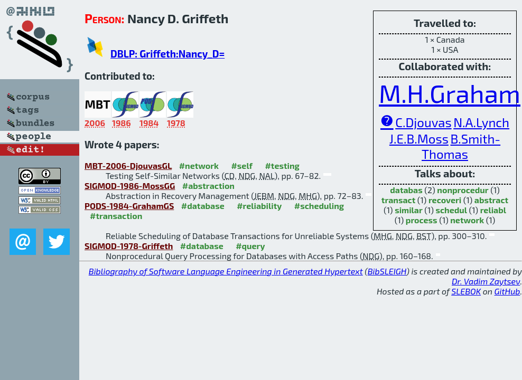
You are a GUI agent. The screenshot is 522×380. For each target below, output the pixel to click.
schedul (451, 210)
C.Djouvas (423, 122)
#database (203, 206)
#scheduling (319, 206)
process (421, 220)
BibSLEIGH (387, 271)
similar (409, 210)
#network (199, 165)
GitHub (507, 291)
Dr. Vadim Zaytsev (486, 281)
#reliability (259, 206)
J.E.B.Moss (419, 138)
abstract (491, 200)
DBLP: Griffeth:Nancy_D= (167, 54)
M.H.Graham (449, 93)
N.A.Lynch (481, 122)
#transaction (116, 216)
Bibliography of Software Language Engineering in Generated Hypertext (226, 271)
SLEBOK (466, 291)
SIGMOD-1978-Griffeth (129, 246)
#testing (282, 165)
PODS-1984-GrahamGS (129, 206)
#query (250, 246)
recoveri (444, 200)
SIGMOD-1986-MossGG (130, 185)
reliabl (493, 210)
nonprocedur (462, 190)
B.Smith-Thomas (461, 146)
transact (398, 200)
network (467, 220)
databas (406, 190)
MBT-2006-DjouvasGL (128, 165)
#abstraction (208, 185)
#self (242, 165)
